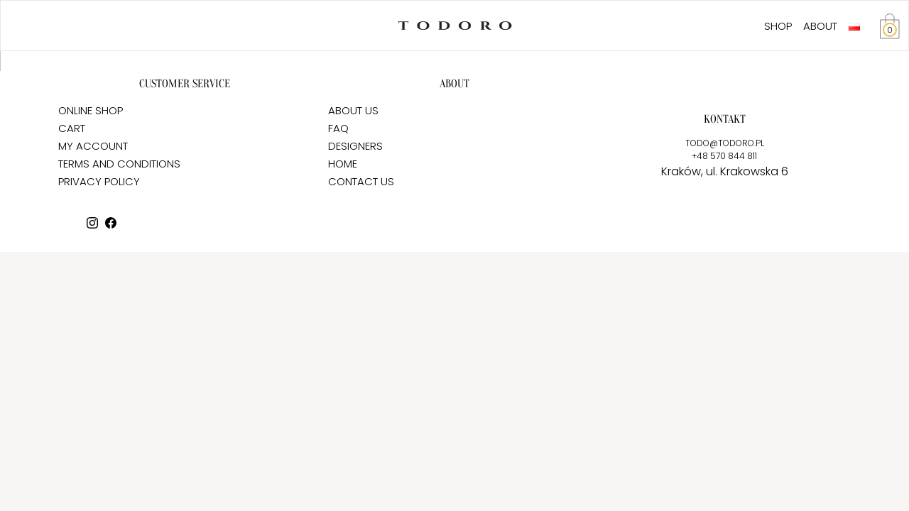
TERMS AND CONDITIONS (119, 163)
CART (71, 128)
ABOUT (820, 25)
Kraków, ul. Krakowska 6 (724, 171)
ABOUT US (353, 110)
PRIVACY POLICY (99, 181)
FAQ (338, 128)
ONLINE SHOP (90, 110)
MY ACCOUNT (93, 145)
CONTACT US (361, 181)
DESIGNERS (355, 145)
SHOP (778, 25)
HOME (342, 163)
